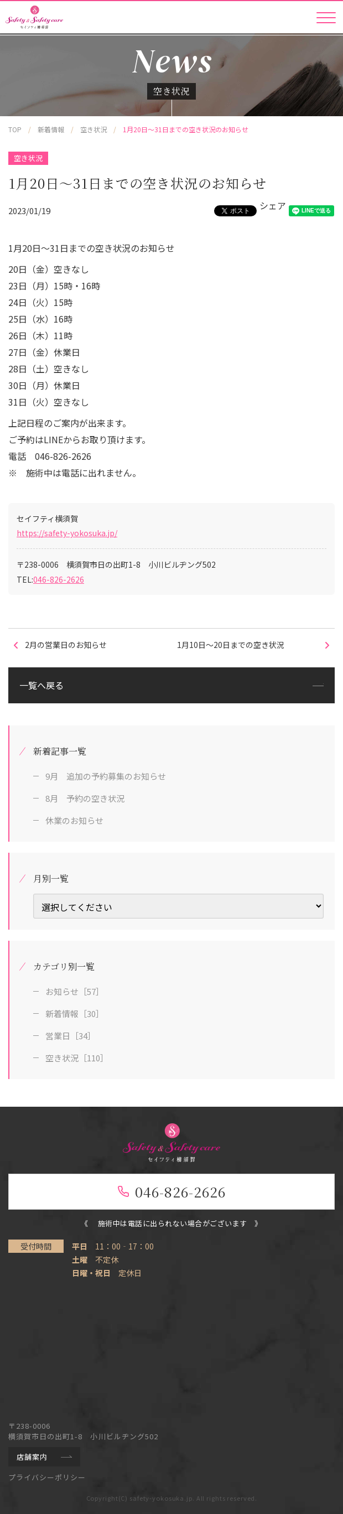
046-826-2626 (58, 579)
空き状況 (28, 158)
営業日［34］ (70, 1035)
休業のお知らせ (74, 820)
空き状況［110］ (76, 1058)
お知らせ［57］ (74, 991)
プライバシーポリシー (47, 1477)
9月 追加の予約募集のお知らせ (105, 776)
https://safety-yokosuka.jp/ (67, 532)
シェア (272, 205)
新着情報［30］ (74, 1013)
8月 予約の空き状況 (84, 798)
